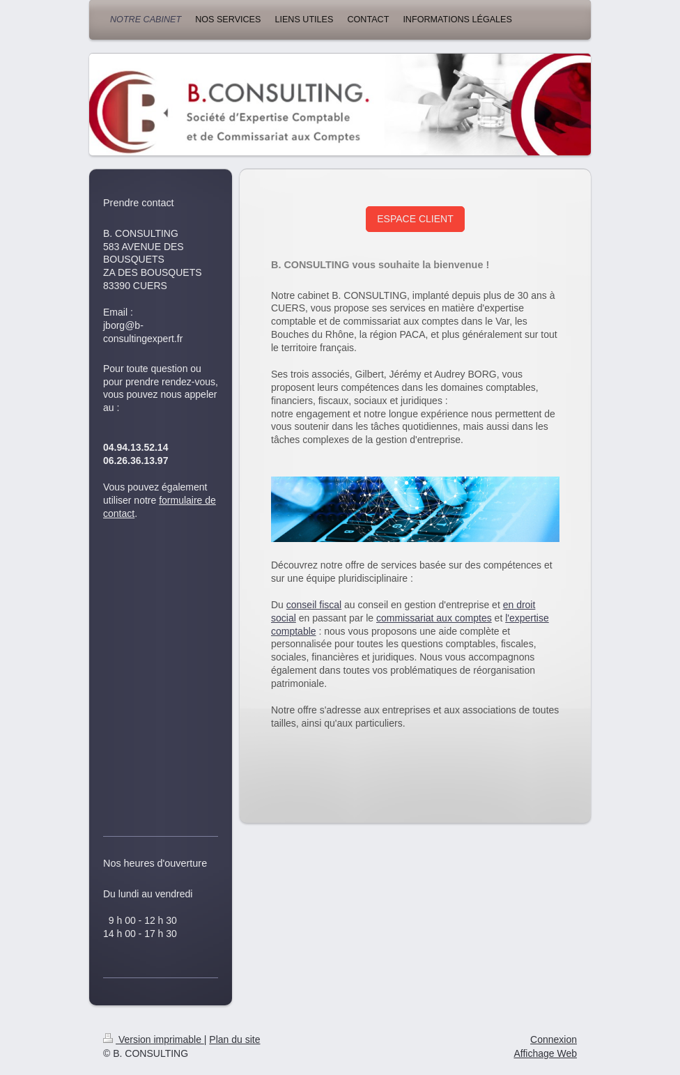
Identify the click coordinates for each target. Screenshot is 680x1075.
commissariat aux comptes (434, 618)
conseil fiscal (313, 604)
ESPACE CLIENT (415, 218)
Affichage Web (545, 1053)
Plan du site (234, 1039)
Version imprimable (153, 1039)
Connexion (553, 1039)
